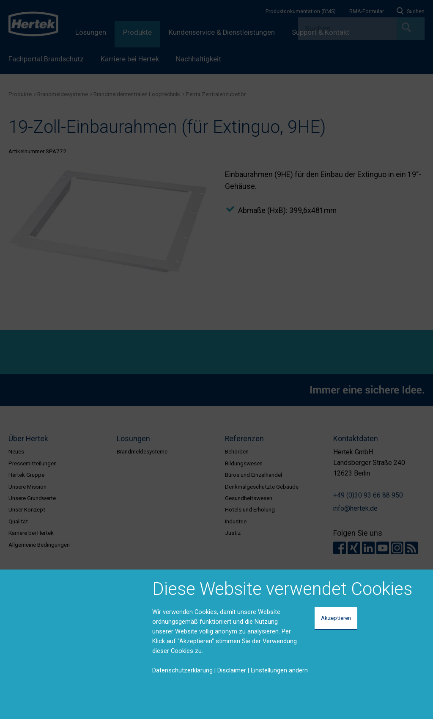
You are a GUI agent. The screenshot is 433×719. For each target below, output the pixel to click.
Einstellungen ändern (279, 670)
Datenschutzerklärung (182, 670)
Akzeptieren (336, 617)
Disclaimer (231, 670)
